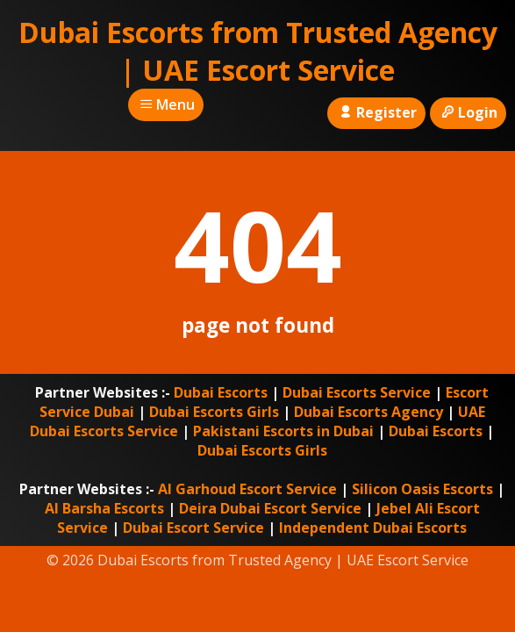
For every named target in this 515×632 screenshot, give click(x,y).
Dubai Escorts (221, 392)
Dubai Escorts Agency (368, 411)
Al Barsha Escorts (104, 508)
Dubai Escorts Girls (214, 411)
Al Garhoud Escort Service (247, 489)
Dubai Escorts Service (357, 392)
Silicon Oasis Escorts (422, 489)
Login (468, 112)
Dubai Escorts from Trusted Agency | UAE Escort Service (257, 51)
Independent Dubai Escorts (373, 527)
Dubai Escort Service (193, 527)
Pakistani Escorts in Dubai (283, 431)
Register (376, 112)
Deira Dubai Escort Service (270, 508)
